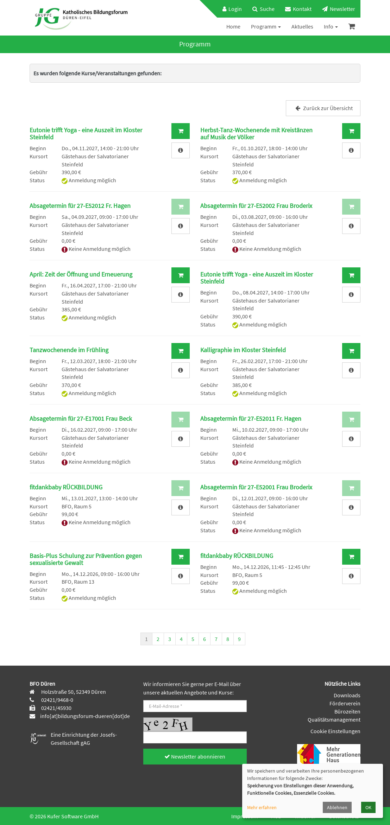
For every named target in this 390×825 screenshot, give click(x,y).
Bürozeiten (347, 711)
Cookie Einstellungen (335, 731)
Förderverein (344, 703)
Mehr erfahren (262, 807)
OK (368, 807)
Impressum (244, 816)
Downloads (347, 695)
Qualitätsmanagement (334, 719)
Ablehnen (337, 807)
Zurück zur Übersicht (323, 108)
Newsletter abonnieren (194, 756)
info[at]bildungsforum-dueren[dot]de (85, 715)
